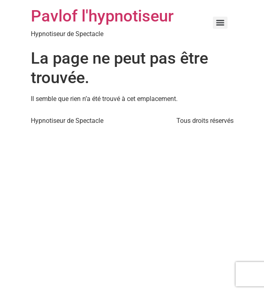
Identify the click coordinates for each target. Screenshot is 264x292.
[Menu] (220, 23)
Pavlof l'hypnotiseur (102, 16)
